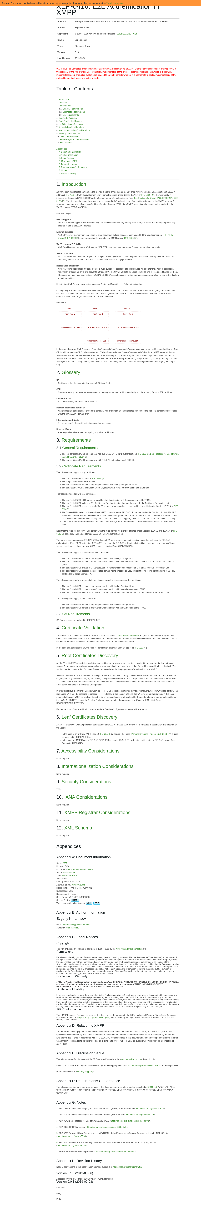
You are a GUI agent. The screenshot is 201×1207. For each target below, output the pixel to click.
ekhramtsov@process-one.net (76, 925)
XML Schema (66, 143)
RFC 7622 (69, 195)
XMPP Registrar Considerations (74, 139)
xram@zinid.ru (72, 928)
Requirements (65, 106)
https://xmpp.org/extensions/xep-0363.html (106, 1127)
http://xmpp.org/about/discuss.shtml (144, 1065)
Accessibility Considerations (71, 127)
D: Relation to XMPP (68, 161)
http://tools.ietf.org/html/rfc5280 (72, 1145)
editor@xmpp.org (85, 1072)
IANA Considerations (69, 136)
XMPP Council (78, 885)
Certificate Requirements (74, 112)
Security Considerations (69, 133)
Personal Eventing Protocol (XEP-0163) (149, 734)
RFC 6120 (145, 195)
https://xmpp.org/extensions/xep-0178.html (130, 1121)
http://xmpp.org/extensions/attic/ (127, 1167)
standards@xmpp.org (131, 1059)
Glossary (63, 103)
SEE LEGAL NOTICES (127, 34)
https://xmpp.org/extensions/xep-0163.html (115, 1152)
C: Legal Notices (66, 158)
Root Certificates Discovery (71, 121)
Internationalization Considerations (74, 130)
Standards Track (69, 875)
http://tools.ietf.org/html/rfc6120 (139, 1115)
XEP (65, 863)
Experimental (69, 872)
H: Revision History (67, 173)
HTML (75, 900)
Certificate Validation (68, 118)
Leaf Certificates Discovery (71, 124)
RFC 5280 (96, 478)
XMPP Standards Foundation (79, 869)
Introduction (64, 99)
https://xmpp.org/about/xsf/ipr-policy (94, 1017)
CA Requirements (71, 115)
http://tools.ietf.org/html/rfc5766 (72, 1136)
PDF (97, 903)
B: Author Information (68, 155)
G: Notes (63, 170)
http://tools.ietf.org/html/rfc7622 (150, 1108)
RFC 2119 (152, 1087)
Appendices (61, 149)
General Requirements (73, 109)
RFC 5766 (129, 238)
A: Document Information (70, 152)
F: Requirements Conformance (73, 167)
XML (89, 903)
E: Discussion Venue (68, 164)
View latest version (114, 3)
